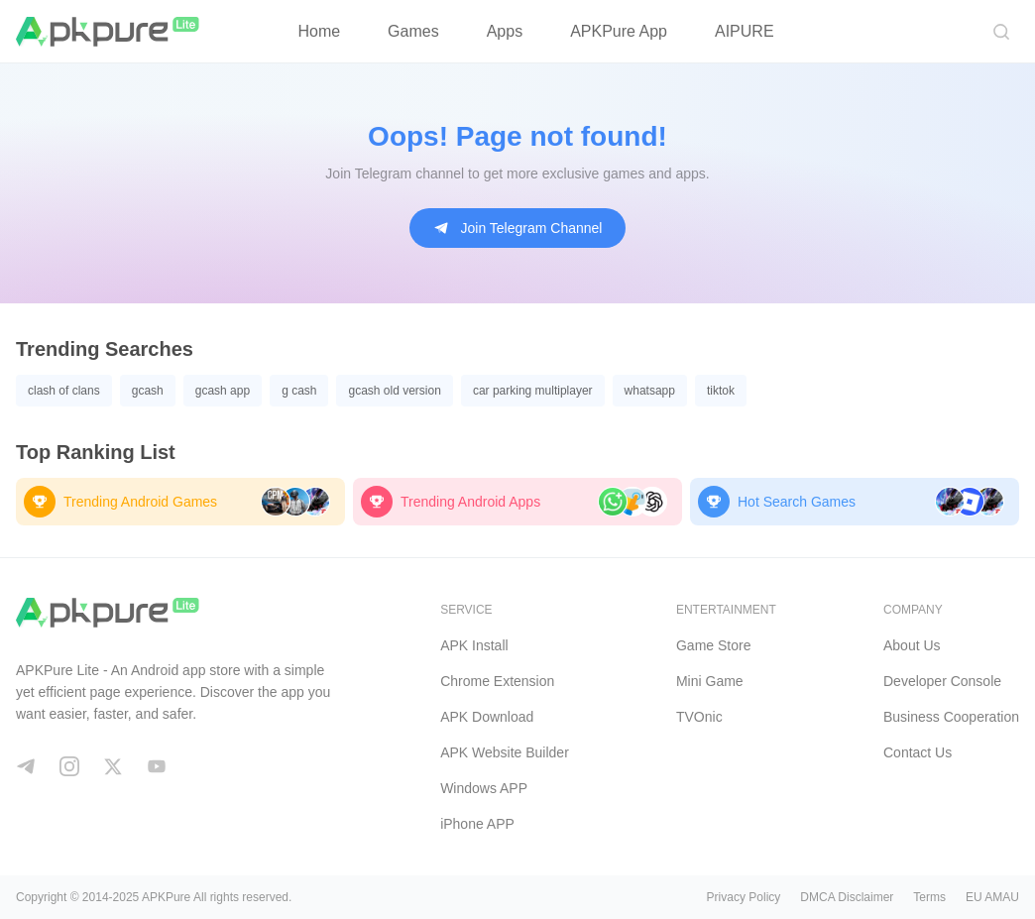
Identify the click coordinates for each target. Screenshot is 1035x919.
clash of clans (64, 391)
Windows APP (483, 788)
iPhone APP (477, 824)
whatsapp (650, 391)
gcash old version (394, 391)
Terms (929, 897)
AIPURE (744, 31)
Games (413, 31)
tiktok (721, 391)
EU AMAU (992, 897)
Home (318, 31)
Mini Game (710, 681)
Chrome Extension (497, 681)
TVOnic (699, 717)
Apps (504, 31)
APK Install (474, 645)
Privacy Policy (744, 897)
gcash (148, 391)
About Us (912, 645)
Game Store (713, 645)
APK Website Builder (504, 752)
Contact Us (917, 752)
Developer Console (942, 681)
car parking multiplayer (533, 391)
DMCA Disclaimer (846, 897)
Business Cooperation (951, 717)
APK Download (486, 717)
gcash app (222, 391)
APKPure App (618, 31)
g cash (299, 391)
